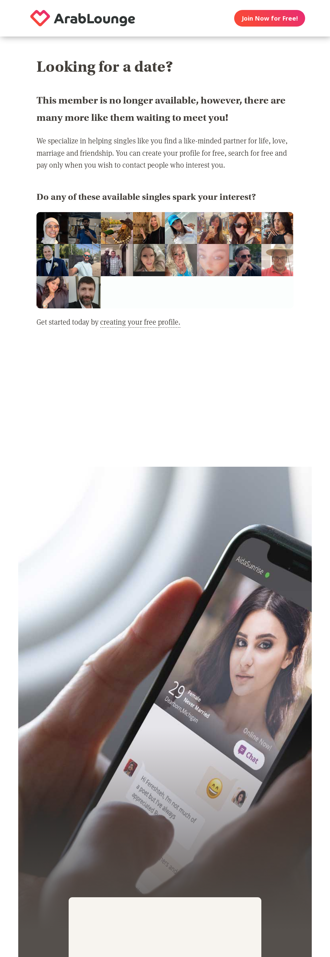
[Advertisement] (165, 402)
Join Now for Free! (270, 18)
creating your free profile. (140, 322)
